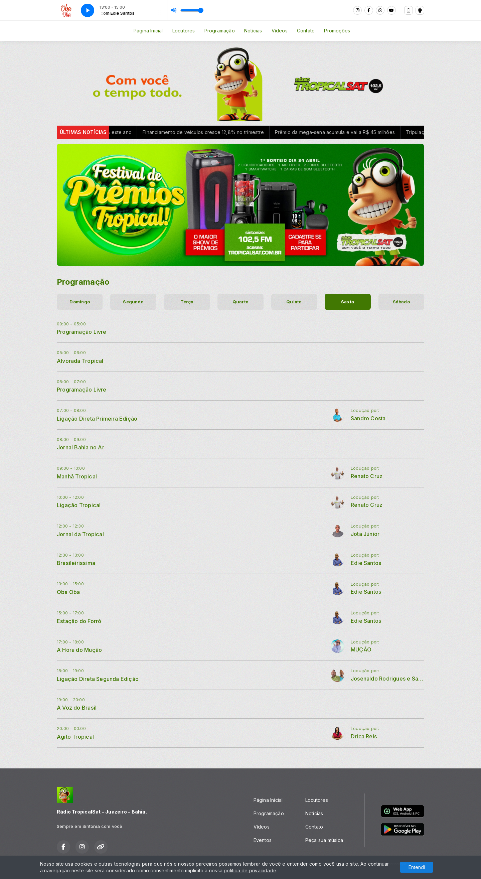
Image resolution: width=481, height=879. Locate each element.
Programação (219, 30)
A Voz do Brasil (77, 707)
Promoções (337, 30)
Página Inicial (148, 30)
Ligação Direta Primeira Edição (97, 418)
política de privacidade (250, 870)
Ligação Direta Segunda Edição (98, 679)
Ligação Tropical (79, 505)
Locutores (183, 30)
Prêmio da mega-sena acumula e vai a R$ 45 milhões (350, 132)
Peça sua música (324, 840)
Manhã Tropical (77, 476)
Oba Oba (68, 592)
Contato (306, 30)
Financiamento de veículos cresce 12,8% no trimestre (218, 132)
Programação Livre (82, 331)
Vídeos (280, 30)
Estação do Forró (79, 621)
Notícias (253, 30)
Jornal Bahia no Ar (80, 447)
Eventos (263, 840)
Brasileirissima (76, 563)
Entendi (417, 867)
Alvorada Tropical (80, 360)
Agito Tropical (75, 736)
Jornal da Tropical (80, 534)
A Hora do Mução (79, 649)
